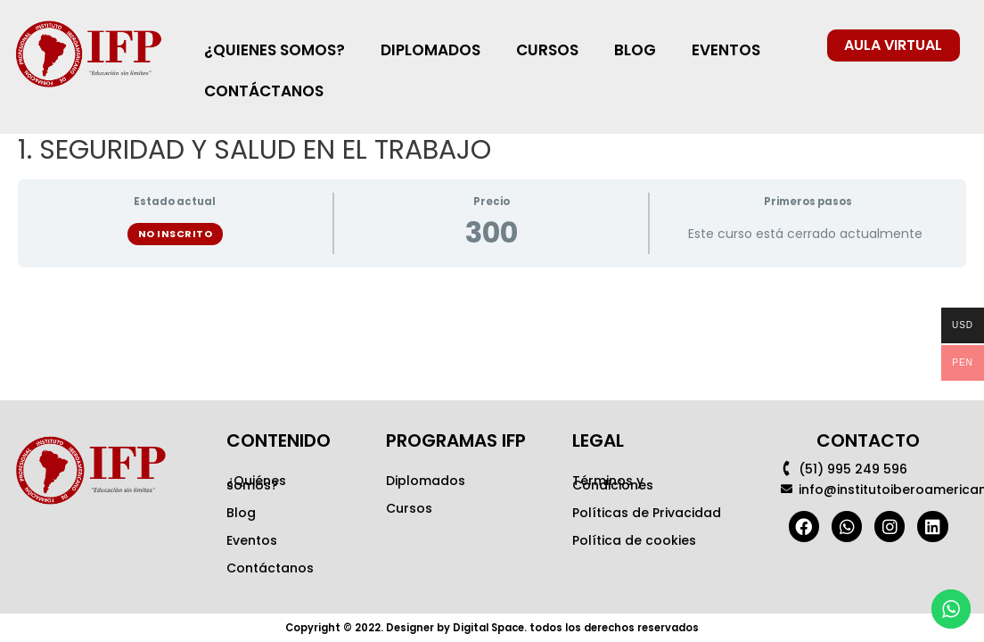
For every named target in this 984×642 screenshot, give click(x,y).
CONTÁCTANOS (264, 91)
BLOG (635, 50)
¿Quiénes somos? (256, 483)
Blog (241, 513)
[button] (893, 45)
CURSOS (547, 50)
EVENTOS (726, 50)
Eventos (251, 540)
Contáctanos (270, 568)
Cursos (409, 508)
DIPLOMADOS (430, 50)
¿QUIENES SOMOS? (274, 50)
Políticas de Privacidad (646, 513)
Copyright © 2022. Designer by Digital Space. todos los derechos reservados (492, 627)
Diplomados (425, 481)
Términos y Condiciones (612, 483)
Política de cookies (634, 540)
